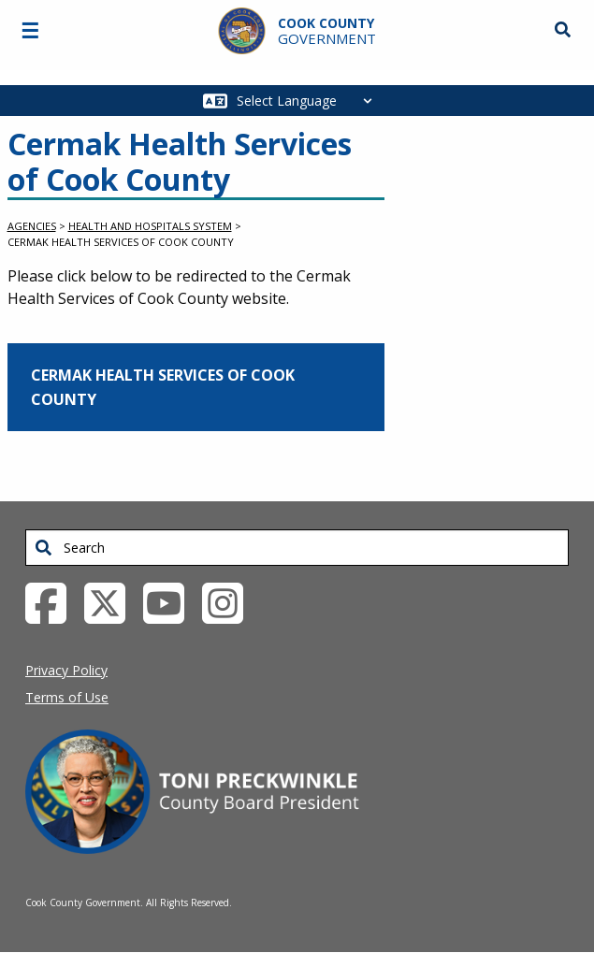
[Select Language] (309, 100)
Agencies (31, 226)
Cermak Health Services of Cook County (163, 387)
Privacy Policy (66, 670)
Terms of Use (67, 697)
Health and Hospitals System (150, 226)
